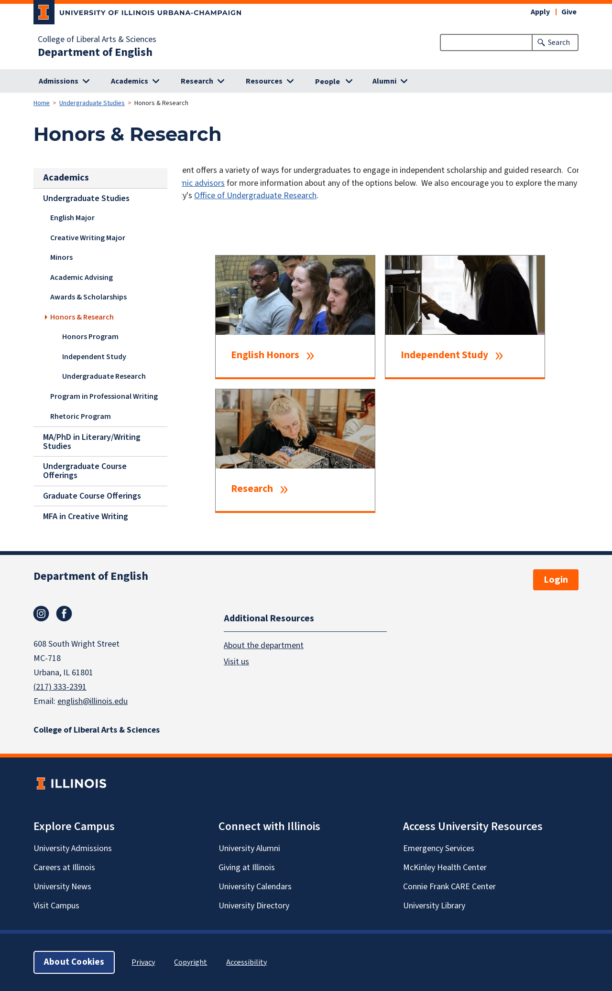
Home (41, 103)
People (327, 81)
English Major (72, 218)
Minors (61, 257)
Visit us (236, 661)
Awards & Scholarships (88, 297)
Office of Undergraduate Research (255, 196)
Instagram (41, 613)
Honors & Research (82, 317)
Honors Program (90, 336)
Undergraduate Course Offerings (85, 470)
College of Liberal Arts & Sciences (97, 39)
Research (252, 489)
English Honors (265, 355)
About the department (264, 645)
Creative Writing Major (87, 238)
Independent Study (94, 357)
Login (556, 579)
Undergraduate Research (104, 376)
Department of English (95, 52)
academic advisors (191, 183)
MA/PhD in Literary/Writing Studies (92, 441)
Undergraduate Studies (92, 103)
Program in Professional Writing (104, 396)
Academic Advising (81, 277)
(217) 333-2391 (60, 687)
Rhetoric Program (80, 416)
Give (569, 12)
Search (559, 42)
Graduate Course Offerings (92, 496)
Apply (540, 12)
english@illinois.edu (92, 701)
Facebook (64, 613)
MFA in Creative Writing (85, 516)
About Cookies (74, 962)
